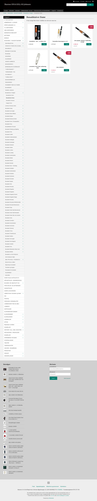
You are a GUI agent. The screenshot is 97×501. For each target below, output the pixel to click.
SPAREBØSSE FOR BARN (10, 337)
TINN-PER (6, 342)
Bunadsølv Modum (9, 160)
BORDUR (6, 38)
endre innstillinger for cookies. (63, 495)
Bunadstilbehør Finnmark (10, 126)
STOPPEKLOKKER (8, 340)
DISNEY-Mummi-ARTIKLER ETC (11, 277)
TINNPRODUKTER (8, 345)
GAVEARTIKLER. (8, 288)
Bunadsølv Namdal (9, 163)
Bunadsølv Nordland (9, 173)
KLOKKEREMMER (8, 314)
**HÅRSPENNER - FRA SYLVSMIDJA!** (10, 73)
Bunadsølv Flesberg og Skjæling (12, 129)
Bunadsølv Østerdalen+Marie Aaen (12, 249)
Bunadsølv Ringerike (9, 189)
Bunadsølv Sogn (8, 207)
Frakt (33, 486)
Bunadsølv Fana (8, 124)
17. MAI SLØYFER (8, 19)
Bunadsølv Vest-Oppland (10, 241)
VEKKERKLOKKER (8, 355)
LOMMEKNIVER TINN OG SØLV (11, 303)
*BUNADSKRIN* (8, 82)
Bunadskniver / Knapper (10, 92)
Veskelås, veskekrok (9, 90)
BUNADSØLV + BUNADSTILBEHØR (12, 40)
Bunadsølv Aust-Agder (10, 111)
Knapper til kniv (9, 103)
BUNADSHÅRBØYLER (10, 79)
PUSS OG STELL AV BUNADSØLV (42, 10)
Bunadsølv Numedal (9, 178)
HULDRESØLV (8, 272)
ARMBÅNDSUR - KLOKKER (10, 22)
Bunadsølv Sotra (8, 217)
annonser (17, 10)
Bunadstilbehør (8, 87)
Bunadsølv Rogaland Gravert (11, 194)
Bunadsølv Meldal (9, 157)
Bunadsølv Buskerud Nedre (11, 118)
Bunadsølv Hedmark (9, 144)
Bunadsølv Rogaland (9, 191)
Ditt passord (52, 372)
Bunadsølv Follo (8, 131)
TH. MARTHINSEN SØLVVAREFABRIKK (9, 29)
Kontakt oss (60, 10)
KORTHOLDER (7, 309)
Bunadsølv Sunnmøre (9, 225)
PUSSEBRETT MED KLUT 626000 (12, 84)
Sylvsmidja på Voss (9, 43)
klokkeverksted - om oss (26, 10)
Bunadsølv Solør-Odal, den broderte (12, 215)
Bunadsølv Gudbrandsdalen (11, 137)
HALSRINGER (8, 58)
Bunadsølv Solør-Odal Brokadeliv (12, 212)
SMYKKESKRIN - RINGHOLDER (11, 332)
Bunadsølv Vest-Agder (10, 238)
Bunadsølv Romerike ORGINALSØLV (13, 202)
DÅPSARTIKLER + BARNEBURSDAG (13, 280)
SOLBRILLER (7, 327)
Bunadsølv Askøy (8, 108)
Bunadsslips (7, 53)
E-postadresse (53, 366)
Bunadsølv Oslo (8, 184)
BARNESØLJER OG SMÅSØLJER (12, 66)
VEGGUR (6, 353)
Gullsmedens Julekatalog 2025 (11, 301)
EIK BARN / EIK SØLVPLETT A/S (11, 283)
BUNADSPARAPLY (9, 64)
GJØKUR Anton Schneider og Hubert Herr (12, 295)
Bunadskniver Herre (10, 95)
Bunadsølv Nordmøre (9, 176)
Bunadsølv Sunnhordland (10, 223)
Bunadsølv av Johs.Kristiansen (11, 254)
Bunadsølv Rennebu (9, 186)
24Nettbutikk (51, 498)
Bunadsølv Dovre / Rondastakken (12, 121)
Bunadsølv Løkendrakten (10, 155)
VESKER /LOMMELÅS (10, 61)
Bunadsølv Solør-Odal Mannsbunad (12, 210)
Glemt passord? (67, 378)
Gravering (6, 298)
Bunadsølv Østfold (9, 251)
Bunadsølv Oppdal (9, 181)
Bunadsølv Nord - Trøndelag (11, 165)
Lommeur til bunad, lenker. (10, 105)
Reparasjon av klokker (9, 324)
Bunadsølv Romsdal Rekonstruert (12, 204)
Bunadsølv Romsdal (9, 199)
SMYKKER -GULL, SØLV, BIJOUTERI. (13, 329)
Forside (6, 10)
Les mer (53, 495)
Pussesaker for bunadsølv (10, 270)
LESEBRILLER (7, 319)
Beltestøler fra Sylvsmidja (10, 51)
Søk (90, 4)
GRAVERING (8, 56)
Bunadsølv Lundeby (9, 152)
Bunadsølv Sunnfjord (9, 220)
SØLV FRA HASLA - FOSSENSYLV (12, 259)
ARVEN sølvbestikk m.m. (10, 25)
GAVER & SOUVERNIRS (10, 290)
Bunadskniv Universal (10, 100)
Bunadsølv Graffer (9, 134)
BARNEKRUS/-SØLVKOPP (10, 32)
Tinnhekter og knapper (10, 267)
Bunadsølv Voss (8, 246)
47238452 (59, 489)
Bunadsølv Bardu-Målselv (10, 113)
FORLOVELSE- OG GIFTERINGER (12, 285)
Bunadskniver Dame (10, 97)
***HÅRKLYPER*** (9, 77)
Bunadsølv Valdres (9, 236)
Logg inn (54, 10)
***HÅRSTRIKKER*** (9, 69)
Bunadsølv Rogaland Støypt (11, 197)
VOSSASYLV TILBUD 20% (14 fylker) (13, 45)
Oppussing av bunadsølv (10, 264)
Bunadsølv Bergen (9, 116)
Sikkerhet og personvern (52, 486)
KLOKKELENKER (8, 316)
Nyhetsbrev (63, 486)
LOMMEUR (7, 306)
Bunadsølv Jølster (9, 147)
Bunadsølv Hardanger (9, 142)
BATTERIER (7, 35)
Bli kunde (11, 10)
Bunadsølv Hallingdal (9, 139)
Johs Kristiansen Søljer (10, 257)
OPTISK (6, 322)
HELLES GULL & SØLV (10, 262)
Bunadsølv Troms (8, 230)
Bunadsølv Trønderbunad (10, 233)
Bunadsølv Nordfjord (9, 168)
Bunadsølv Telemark (9, 228)
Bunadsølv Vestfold (9, 243)
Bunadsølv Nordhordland (10, 170)
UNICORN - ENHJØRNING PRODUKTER (10, 349)
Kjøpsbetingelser (40, 486)
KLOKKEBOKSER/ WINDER (10, 311)
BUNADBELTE (8, 48)
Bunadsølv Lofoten (9, 150)
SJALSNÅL (7, 275)
